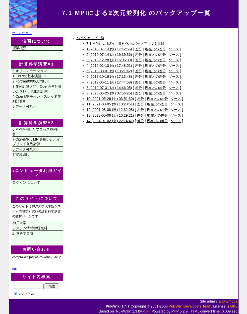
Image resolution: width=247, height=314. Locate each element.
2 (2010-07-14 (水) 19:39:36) (109, 55)
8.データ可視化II (25, 149)
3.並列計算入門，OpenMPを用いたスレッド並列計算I (36, 88)
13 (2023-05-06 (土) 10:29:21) (110, 115)
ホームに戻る (22, 33)
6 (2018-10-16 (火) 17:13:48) (109, 76)
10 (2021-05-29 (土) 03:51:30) (110, 99)
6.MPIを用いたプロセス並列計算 (36, 131)
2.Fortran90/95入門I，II (30, 81)
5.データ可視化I (24, 106)
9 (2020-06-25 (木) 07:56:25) (109, 93)
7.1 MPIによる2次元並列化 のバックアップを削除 (125, 44)
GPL (233, 306)
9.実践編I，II (22, 155)
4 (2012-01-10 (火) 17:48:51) (109, 66)
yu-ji (146, 311)
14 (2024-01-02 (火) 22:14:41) (110, 121)
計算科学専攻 (22, 233)
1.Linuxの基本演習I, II (29, 76)
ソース (174, 49)
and (21, 294)
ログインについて (26, 182)
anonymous (228, 301)
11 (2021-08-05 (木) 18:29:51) (110, 104)
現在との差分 (155, 49)
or (32, 294)
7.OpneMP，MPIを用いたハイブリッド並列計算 (36, 141)
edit (14, 269)
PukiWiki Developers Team (190, 306)
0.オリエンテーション (29, 71)
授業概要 (19, 48)
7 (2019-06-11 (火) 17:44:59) (109, 82)
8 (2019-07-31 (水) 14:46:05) (109, 88)
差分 (138, 49)
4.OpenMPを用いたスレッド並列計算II (36, 98)
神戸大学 (19, 223)
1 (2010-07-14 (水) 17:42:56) (109, 49)
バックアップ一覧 (90, 38)
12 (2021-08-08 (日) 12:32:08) (110, 110)
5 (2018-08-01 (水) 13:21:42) (109, 71)
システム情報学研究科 (29, 228)
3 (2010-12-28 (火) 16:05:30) (109, 60)
